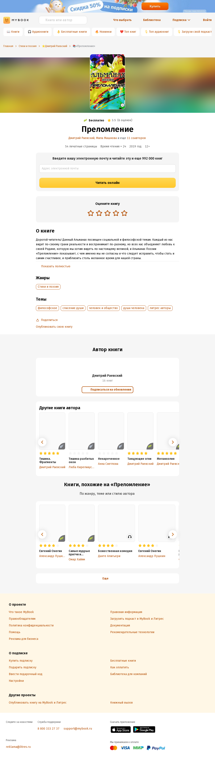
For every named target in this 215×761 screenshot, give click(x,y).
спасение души (73, 308)
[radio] (90, 213)
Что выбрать (122, 20)
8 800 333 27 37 (48, 728)
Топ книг (130, 32)
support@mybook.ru (78, 728)
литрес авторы (160, 308)
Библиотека (152, 20)
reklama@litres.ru (18, 747)
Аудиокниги (40, 32)
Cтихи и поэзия (48, 286)
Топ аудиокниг (159, 32)
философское (47, 308)
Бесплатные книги (74, 32)
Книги (15, 32)
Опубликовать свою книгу (54, 327)
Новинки (105, 32)
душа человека (133, 308)
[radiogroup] (107, 213)
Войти (207, 20)
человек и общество (103, 308)
